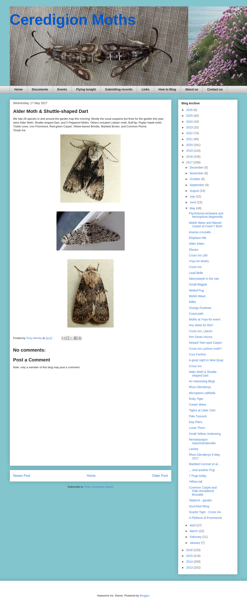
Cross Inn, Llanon (200, 331)
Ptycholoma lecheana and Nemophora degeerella (206, 215)
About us (191, 89)
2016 (190, 550)
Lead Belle (196, 273)
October (195, 179)
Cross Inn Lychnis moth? (205, 348)
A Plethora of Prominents (205, 518)
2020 (190, 145)
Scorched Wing (199, 506)
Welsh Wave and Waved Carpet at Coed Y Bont (205, 224)
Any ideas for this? (201, 325)
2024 (190, 121)
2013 (190, 567)
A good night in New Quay (206, 360)
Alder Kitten (196, 243)
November (197, 173)
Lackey (193, 449)
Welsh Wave (197, 296)
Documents (40, 89)
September (197, 185)
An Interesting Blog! (202, 381)
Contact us (214, 89)
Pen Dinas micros (200, 337)
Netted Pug (196, 290)
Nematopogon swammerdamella (202, 441)
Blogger (144, 595)
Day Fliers (195, 422)
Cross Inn (195, 267)
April (193, 525)
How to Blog (167, 89)
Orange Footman (200, 308)
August (195, 190)
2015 (190, 555)
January (195, 542)
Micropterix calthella (202, 393)
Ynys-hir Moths (199, 261)
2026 (190, 110)
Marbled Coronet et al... (204, 464)
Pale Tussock (198, 416)
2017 (190, 162)
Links (145, 89)
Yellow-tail (195, 481)
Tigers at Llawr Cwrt (202, 410)
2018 (190, 156)
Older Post (160, 475)
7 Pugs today (197, 475)
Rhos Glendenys (200, 387)
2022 (190, 133)
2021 (190, 139)
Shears (193, 249)
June (193, 202)
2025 (190, 115)
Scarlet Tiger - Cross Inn (205, 512)
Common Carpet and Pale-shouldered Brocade (203, 491)
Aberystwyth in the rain (204, 278)
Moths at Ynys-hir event (204, 319)
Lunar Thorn (197, 427)
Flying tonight (86, 89)
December (197, 167)
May (193, 208)
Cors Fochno (197, 354)
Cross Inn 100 (198, 255)
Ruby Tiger (196, 398)
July (193, 196)
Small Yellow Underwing (205, 433)
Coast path (196, 313)
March (194, 531)
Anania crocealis (200, 232)
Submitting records (118, 89)
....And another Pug (202, 470)
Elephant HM (197, 238)
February (196, 537)
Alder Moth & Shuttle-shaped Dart (203, 373)
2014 (190, 561)
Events (62, 89)
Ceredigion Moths (73, 19)
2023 (190, 127)
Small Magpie (198, 284)
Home (18, 89)
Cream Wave (197, 404)
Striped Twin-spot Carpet (205, 342)
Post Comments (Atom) (99, 486)
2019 (190, 150)
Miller (192, 302)
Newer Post (21, 475)
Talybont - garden (200, 500)
